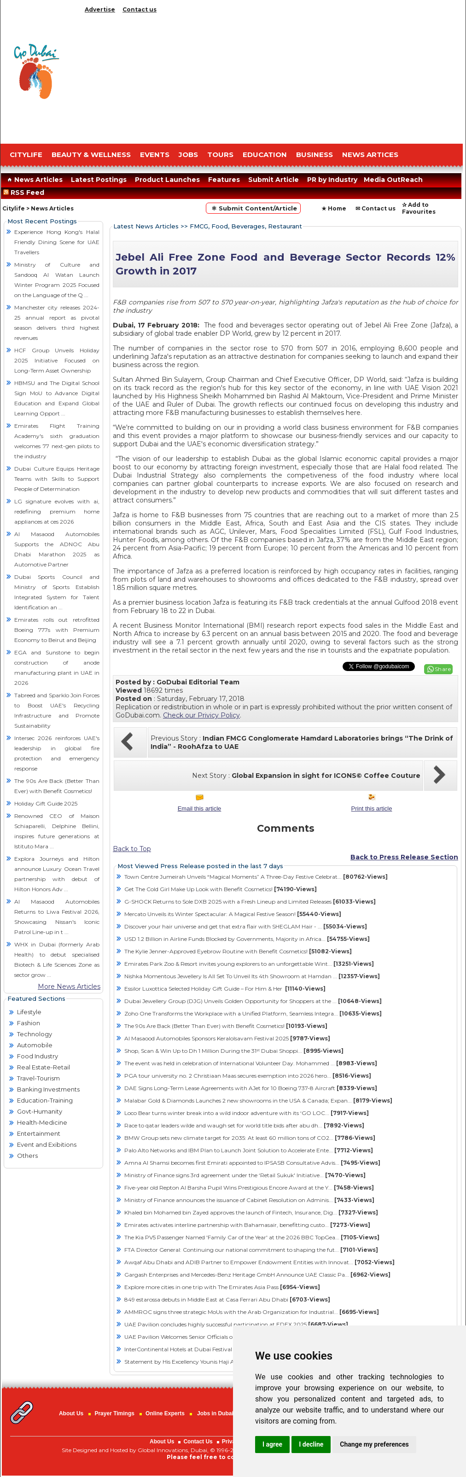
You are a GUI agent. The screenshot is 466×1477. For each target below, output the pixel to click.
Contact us (139, 9)
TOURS (220, 154)
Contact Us (197, 1441)
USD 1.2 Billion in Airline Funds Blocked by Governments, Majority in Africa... (247, 938)
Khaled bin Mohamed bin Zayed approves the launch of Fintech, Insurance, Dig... (251, 1212)
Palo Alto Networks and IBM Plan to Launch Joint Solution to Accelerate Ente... (248, 1150)
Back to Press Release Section (404, 857)
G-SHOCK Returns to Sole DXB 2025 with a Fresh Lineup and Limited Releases (250, 901)
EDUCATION (265, 154)
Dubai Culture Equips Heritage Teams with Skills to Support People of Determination (56, 478)
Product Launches (167, 179)
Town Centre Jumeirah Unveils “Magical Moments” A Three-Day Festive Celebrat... (256, 876)
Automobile (34, 1045)
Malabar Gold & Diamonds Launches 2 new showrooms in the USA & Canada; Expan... (258, 1100)
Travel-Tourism (38, 1078)
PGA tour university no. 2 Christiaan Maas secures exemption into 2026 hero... (247, 1075)
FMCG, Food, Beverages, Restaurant (246, 226)
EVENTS (154, 154)
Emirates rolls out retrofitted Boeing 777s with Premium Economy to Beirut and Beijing (56, 629)
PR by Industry (332, 179)
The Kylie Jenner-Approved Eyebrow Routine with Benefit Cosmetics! (238, 951)
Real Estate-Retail (43, 1067)
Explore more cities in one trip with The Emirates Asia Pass (222, 1287)
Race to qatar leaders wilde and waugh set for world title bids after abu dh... (244, 1125)
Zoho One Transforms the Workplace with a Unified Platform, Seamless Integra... (253, 1013)
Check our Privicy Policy (201, 715)
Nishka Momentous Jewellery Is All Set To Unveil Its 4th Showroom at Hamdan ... (252, 976)
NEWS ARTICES (370, 154)
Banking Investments (48, 1089)
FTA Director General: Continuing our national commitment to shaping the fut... (251, 1249)
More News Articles (69, 986)
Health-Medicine (42, 1122)
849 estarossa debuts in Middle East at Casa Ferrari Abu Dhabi (227, 1299)
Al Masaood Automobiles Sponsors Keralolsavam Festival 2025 (227, 1038)
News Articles (33, 179)
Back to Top (132, 849)
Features (224, 179)
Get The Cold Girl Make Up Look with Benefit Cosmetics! (220, 889)
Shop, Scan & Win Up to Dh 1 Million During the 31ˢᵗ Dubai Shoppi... (234, 1050)
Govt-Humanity (39, 1111)
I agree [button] (272, 1444)
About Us (71, 1413)
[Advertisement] (272, 76)
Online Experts (165, 1413)
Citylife (13, 208)
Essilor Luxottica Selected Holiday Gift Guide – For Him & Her (225, 988)
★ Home (333, 208)
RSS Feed (25, 192)
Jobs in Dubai (215, 1413)
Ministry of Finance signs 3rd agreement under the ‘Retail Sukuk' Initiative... (245, 1175)
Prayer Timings (114, 1413)
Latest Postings (98, 179)
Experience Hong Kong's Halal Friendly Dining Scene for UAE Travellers (56, 242)
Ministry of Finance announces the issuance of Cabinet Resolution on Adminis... (249, 1200)
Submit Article (273, 179)
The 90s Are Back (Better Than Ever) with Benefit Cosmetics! (225, 1025)
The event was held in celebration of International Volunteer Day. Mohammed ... (250, 1063)
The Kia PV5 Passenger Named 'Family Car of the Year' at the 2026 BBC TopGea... (251, 1237)
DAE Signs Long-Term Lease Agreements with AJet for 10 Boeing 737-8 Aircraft (250, 1088)
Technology (34, 1034)
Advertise (100, 9)
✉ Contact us (375, 208)
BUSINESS (314, 154)
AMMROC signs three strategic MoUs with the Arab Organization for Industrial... (251, 1311)
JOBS (188, 154)
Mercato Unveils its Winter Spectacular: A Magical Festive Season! (232, 914)
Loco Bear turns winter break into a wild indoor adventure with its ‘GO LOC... (246, 1112)
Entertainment (38, 1133)
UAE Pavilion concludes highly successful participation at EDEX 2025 (236, 1324)
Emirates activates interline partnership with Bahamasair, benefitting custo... (247, 1224)
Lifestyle (29, 1012)
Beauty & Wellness (91, 154)
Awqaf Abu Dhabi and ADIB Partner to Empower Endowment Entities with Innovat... (259, 1262)
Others (27, 1155)
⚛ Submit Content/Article (253, 208)
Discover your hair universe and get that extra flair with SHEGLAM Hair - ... (245, 926)
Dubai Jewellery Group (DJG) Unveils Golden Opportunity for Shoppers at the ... (253, 1001)
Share (443, 669)
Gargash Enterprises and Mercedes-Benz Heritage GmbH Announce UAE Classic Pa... (257, 1274)
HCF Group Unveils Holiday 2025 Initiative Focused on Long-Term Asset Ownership (56, 360)
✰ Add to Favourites (419, 208)
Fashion (28, 1023)
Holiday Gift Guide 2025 (45, 803)
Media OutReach (393, 179)
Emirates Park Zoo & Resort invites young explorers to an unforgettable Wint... (249, 963)
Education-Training (45, 1100)
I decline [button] (311, 1444)
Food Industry (37, 1056)
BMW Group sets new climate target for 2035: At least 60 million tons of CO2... (249, 1137)
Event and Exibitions (46, 1144)
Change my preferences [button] (374, 1444)
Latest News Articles (146, 226)
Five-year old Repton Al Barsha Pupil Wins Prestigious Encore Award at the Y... (249, 1187)
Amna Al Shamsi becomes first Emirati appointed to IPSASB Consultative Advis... (252, 1162)
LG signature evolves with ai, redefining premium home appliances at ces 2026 (56, 511)
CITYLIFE (26, 154)
